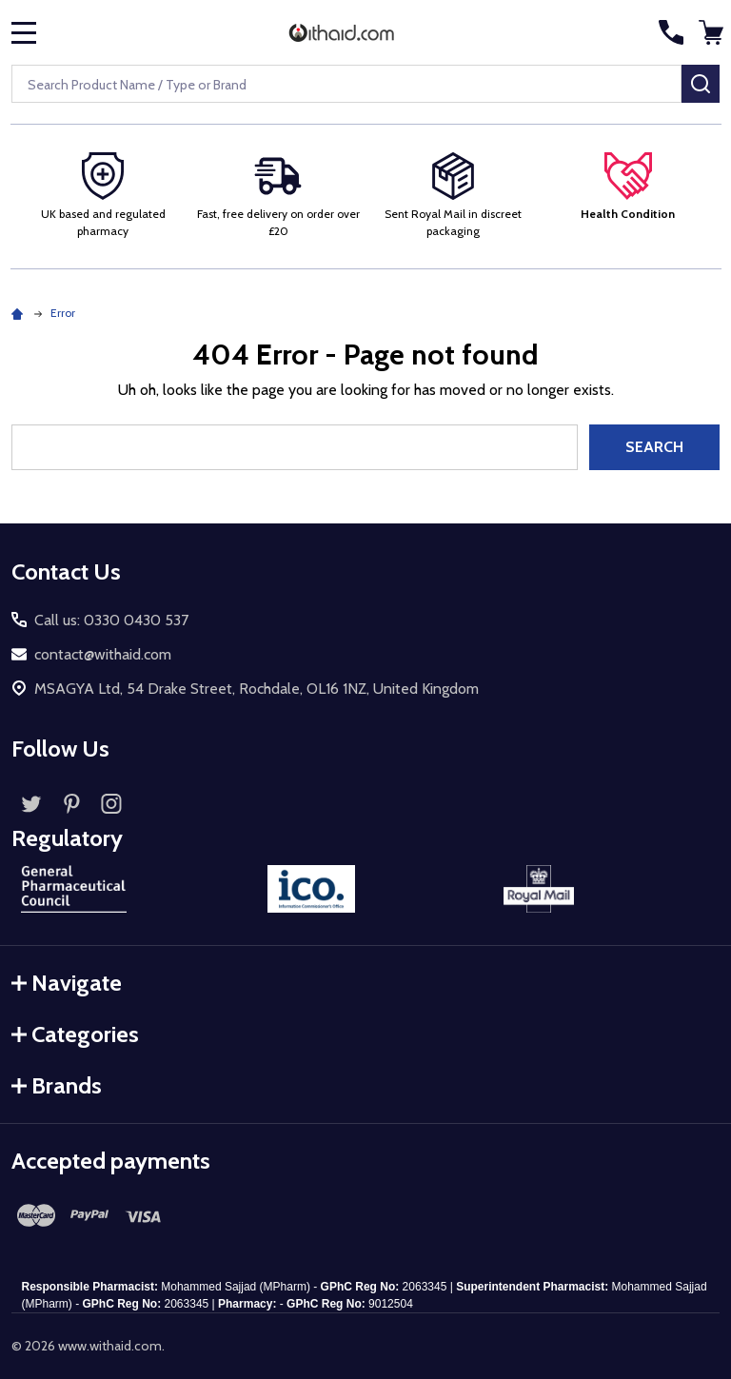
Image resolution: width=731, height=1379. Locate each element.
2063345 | (190, 1303)
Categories (75, 1034)
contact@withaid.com (102, 654)
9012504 (390, 1303)
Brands (56, 1085)
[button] (628, 187)
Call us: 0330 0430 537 (111, 620)
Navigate (66, 982)
